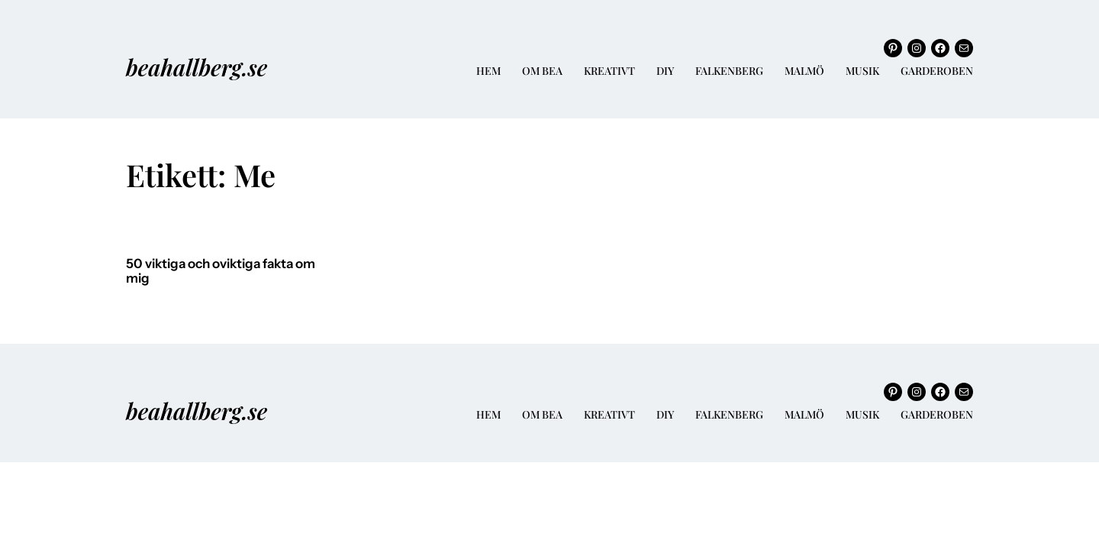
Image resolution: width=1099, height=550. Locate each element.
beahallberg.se (196, 67)
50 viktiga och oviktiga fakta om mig (220, 271)
